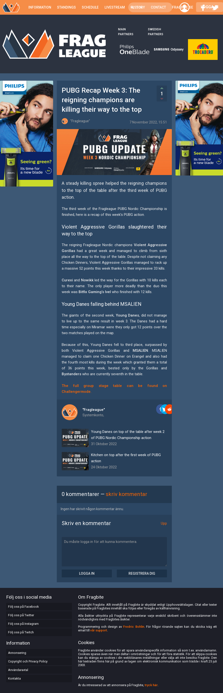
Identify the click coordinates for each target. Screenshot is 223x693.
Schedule (90, 7)
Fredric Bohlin (133, 626)
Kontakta (14, 678)
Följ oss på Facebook (23, 606)
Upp (164, 523)
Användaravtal (18, 670)
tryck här (151, 685)
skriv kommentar (126, 494)
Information (39, 7)
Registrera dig (142, 573)
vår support (98, 630)
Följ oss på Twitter (21, 615)
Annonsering (17, 653)
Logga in (86, 573)
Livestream (115, 7)
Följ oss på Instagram (23, 624)
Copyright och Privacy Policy (27, 661)
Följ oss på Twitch (21, 632)
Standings (66, 7)
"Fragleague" (93, 409)
